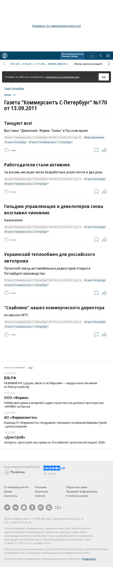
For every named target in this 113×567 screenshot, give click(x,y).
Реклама (41, 487)
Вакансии (41, 491)
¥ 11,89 (40, 64)
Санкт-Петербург (14, 88)
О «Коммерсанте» (16, 487)
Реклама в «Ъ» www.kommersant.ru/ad (56, 26)
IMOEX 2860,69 (57, 64)
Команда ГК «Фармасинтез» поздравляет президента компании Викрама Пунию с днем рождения (55, 424)
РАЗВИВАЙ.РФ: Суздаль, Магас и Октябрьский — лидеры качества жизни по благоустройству (50, 385)
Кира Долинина (95, 137)
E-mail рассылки (77, 496)
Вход (91, 55)
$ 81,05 (15, 64)
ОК (104, 77)
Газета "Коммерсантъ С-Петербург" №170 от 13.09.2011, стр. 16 (44, 280)
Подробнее (89, 559)
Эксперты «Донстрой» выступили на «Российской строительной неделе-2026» (54, 442)
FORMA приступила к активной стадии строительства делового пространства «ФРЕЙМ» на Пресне (54, 404)
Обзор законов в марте (88, 64)
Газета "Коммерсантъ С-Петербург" (51, 142)
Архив (8, 491)
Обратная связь (77, 487)
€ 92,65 (27, 64)
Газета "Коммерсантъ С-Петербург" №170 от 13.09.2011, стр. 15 (44, 137)
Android (40, 496)
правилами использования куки (62, 76)
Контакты (10, 496)
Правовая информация (81, 491)
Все (30, 367)
